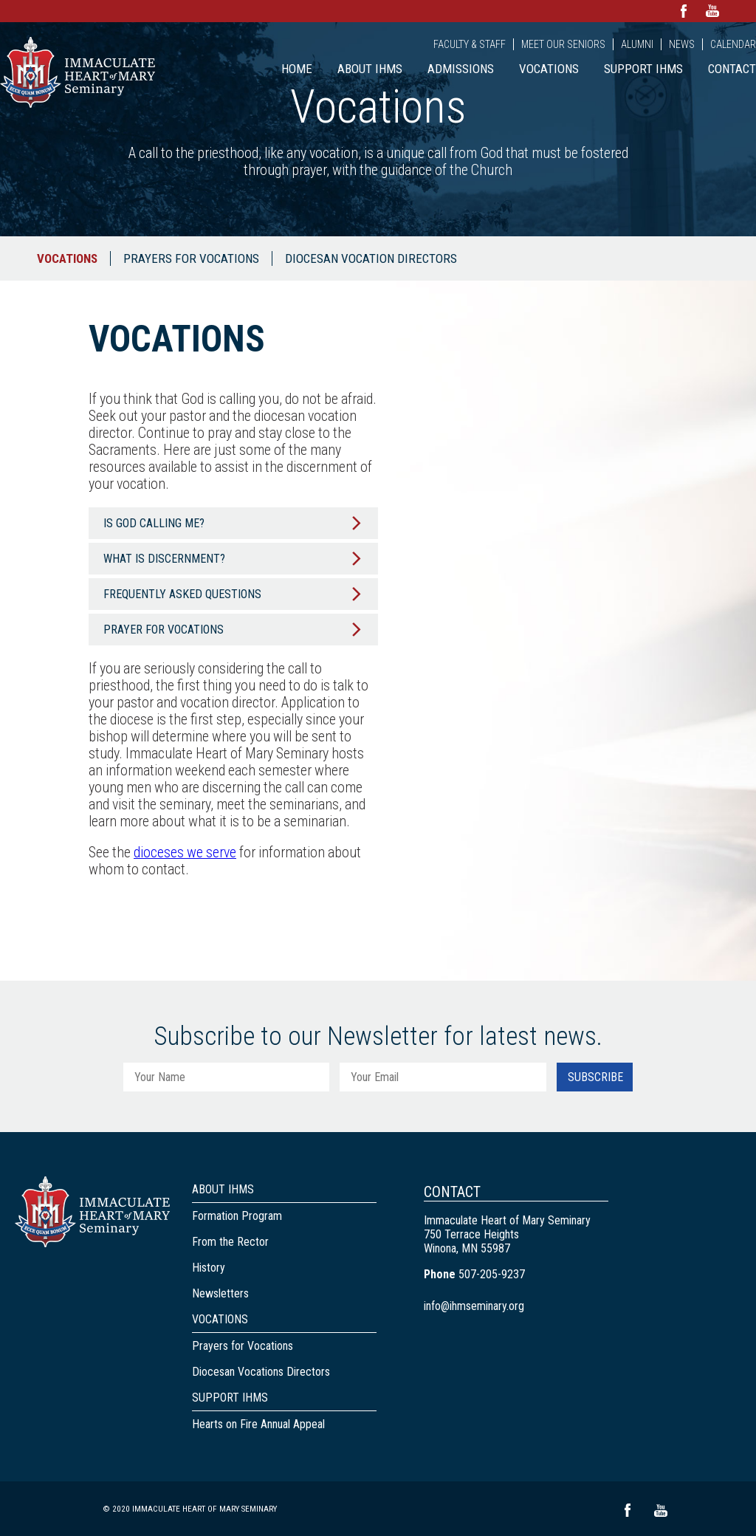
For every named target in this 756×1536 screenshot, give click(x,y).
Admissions (460, 68)
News (682, 44)
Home (296, 68)
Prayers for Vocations (191, 258)
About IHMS (369, 68)
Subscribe (595, 1077)
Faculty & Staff (469, 44)
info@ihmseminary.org (474, 1306)
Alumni (637, 44)
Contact (732, 68)
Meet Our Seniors (563, 44)
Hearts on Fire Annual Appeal (258, 1424)
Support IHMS (643, 68)
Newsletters (220, 1293)
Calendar (733, 44)
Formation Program (237, 1216)
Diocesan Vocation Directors (371, 258)
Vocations (549, 68)
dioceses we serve (185, 852)
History (208, 1268)
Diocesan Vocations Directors (261, 1372)
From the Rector (230, 1242)
